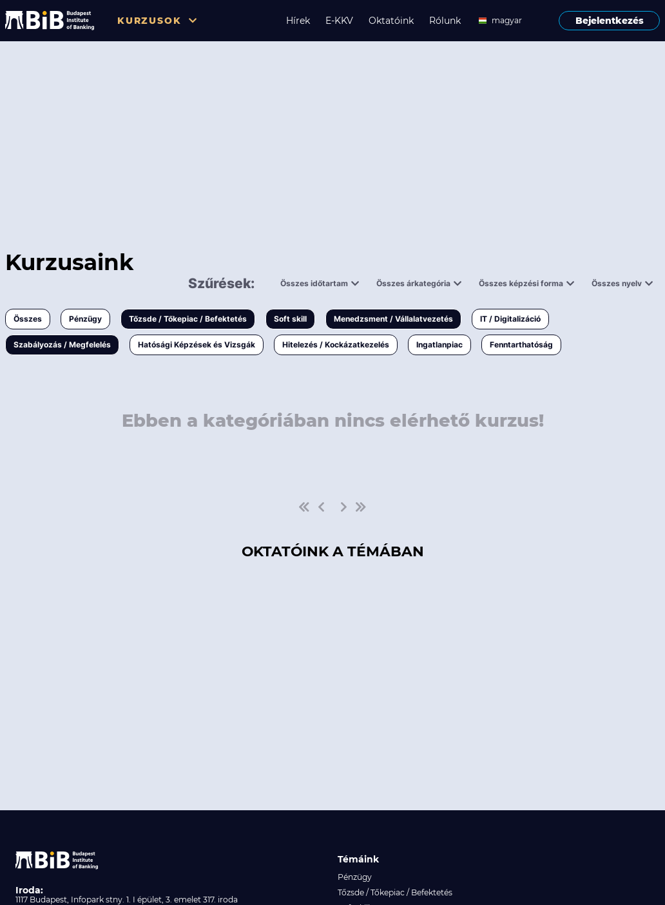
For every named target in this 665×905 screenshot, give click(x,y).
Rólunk (445, 20)
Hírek (298, 20)
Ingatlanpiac (439, 344)
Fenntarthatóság (521, 344)
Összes (28, 319)
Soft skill (290, 319)
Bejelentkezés (609, 20)
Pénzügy (85, 319)
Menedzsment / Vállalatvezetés (393, 319)
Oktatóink (391, 20)
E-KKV (339, 20)
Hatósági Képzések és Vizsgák (196, 344)
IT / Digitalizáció (510, 319)
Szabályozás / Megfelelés (62, 344)
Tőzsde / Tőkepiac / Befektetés (188, 319)
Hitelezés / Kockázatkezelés (335, 344)
